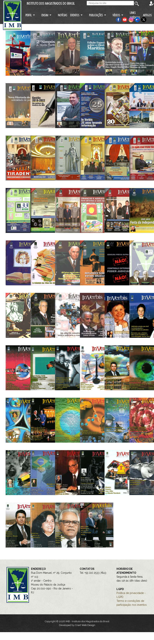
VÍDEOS (116, 15)
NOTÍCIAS (62, 15)
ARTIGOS (147, 15)
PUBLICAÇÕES (96, 15)
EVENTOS (74, 15)
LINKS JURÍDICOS (135, 14)
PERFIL (28, 15)
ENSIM (44, 15)
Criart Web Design (85, 625)
